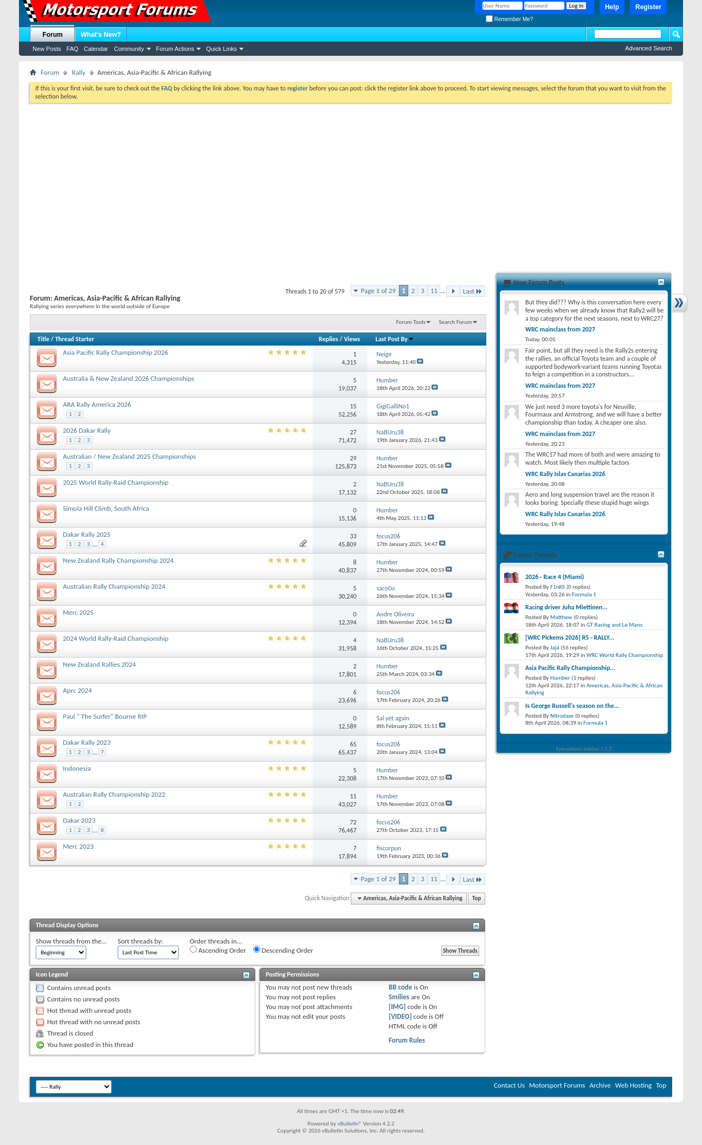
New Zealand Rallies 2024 (99, 664)
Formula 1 (584, 594)
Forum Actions (175, 48)
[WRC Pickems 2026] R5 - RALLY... (569, 637)
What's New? (101, 34)
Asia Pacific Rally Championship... (570, 668)
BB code (400, 987)
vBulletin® (349, 1123)
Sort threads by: (140, 941)
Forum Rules (407, 1040)
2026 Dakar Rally (87, 430)
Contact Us (509, 1085)
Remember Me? (509, 19)
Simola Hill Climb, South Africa (106, 508)
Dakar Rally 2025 (87, 534)
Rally (78, 72)
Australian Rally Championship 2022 (114, 794)
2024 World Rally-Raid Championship (116, 638)
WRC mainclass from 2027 (560, 329)
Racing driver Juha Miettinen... (566, 607)
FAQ (73, 48)
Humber (560, 677)
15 (353, 406)
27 (353, 432)
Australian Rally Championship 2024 (114, 586)
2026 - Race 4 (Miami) (554, 577)
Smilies (399, 997)
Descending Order (283, 950)
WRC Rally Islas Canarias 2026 (565, 474)
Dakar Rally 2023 (87, 742)
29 (353, 458)
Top (476, 898)
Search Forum (456, 322)
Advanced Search (648, 48)
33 (353, 536)
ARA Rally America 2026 (97, 404)
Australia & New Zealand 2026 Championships (128, 378)
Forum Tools (411, 322)
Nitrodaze (562, 715)
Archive (599, 1085)
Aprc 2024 (77, 690)
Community (129, 48)
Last (472, 291)
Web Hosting (633, 1085)
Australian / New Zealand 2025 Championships (129, 456)
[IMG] (397, 1007)
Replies (328, 339)
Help (612, 7)
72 (353, 822)
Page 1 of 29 (378, 291)
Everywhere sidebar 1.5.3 (584, 748)
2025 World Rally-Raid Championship (116, 482)
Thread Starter (74, 339)
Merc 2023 (78, 846)
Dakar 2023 (79, 820)
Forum (52, 34)
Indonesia (77, 768)
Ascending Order (218, 950)
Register (648, 7)
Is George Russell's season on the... (572, 706)
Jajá (554, 647)
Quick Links (221, 48)
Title (43, 339)
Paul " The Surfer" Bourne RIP (105, 716)
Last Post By (395, 339)
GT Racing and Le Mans (614, 624)
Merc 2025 (78, 612)
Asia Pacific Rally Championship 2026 (115, 352)
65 (353, 744)
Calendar (96, 48)
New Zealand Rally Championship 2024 (118, 560)
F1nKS (557, 586)
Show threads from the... (71, 941)
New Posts (47, 48)
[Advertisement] (351, 184)
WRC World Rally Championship (625, 655)
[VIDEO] (400, 1016)
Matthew (561, 617)
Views (352, 339)
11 (433, 291)
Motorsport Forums (557, 1085)
